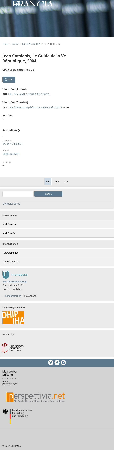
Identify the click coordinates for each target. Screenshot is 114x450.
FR (66, 181)
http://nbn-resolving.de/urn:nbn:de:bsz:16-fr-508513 (35, 107)
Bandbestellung (13, 296)
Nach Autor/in (8, 233)
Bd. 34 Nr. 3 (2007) (31, 44)
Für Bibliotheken (10, 261)
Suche (48, 194)
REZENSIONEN (10, 154)
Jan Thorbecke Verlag (14, 281)
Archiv (15, 44)
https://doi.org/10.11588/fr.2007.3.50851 (28, 94)
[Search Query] (18, 194)
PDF (9, 79)
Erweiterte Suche (11, 203)
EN (57, 181)
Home (5, 44)
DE (48, 181)
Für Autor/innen (10, 252)
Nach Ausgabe (9, 224)
